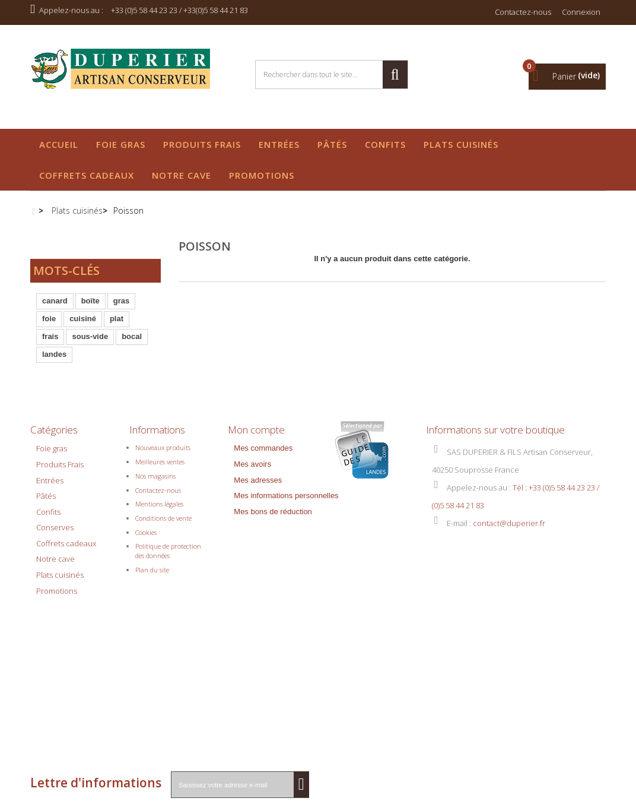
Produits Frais (202, 144)
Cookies (146, 506)
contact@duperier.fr (509, 497)
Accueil (58, 144)
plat (116, 322)
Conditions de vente (163, 492)
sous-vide (90, 340)
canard (55, 304)
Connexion (581, 12)
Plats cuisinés (461, 144)
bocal (132, 340)
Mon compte (256, 400)
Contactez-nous (523, 12)
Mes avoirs (252, 438)
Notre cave (181, 175)
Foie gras (120, 144)
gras (121, 304)
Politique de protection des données (168, 525)
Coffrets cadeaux (86, 175)
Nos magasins (155, 450)
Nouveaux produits (162, 421)
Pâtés (332, 144)
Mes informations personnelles (286, 470)
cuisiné (82, 322)
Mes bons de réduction (273, 486)
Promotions (261, 175)
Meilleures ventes (160, 436)
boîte (90, 304)
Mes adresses (258, 454)
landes (54, 358)
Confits (385, 144)
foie (49, 322)
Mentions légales (159, 478)
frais (50, 340)
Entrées (279, 144)
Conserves (55, 501)
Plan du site (152, 544)
